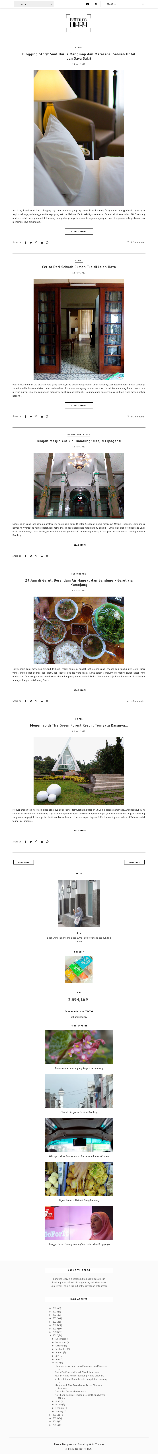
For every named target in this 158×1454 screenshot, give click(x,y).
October (60, 1345)
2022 (55, 1318)
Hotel (79, 719)
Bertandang (79, 574)
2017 (55, 1334)
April (58, 1400)
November (61, 1341)
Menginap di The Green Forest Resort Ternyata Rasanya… (79, 725)
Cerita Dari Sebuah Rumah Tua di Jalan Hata (79, 266)
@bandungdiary (79, 1016)
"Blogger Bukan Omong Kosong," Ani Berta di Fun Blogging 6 (79, 1243)
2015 (55, 1417)
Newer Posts (23, 862)
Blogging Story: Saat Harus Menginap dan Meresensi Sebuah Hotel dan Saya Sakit (79, 56)
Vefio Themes (96, 1444)
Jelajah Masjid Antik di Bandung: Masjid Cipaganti (79, 440)
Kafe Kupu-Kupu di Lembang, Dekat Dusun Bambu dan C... (80, 1396)
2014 (55, 1421)
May (58, 1362)
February (60, 1407)
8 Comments (137, 242)
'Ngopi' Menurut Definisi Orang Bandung (79, 1200)
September (61, 1348)
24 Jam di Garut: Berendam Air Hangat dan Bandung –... (81, 1380)
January (60, 1411)
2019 (55, 1328)
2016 (55, 1414)
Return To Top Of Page (79, 1448)
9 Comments (137, 416)
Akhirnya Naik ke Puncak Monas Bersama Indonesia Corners (79, 1155)
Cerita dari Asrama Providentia (70, 1391)
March (59, 1404)
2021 (55, 1321)
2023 (55, 1314)
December (61, 1338)
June (58, 1358)
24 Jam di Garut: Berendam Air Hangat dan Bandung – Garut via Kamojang (79, 582)
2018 (55, 1331)
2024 (55, 1311)
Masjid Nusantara (78, 434)
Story (79, 47)
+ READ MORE (79, 231)
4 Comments (137, 700)
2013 (55, 1424)
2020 (55, 1324)
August (59, 1352)
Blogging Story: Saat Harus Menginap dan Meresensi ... (81, 1367)
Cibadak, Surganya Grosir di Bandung (79, 1112)
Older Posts (134, 862)
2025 (55, 1307)
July (58, 1355)
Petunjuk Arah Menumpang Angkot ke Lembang (79, 1068)
